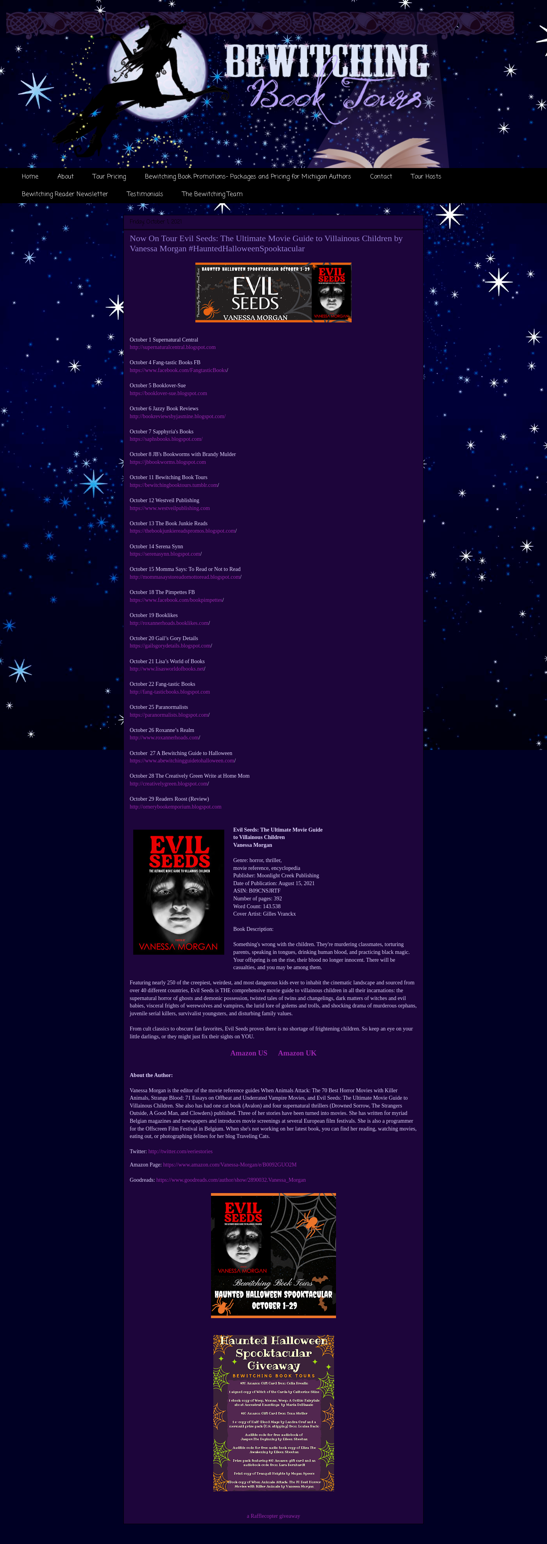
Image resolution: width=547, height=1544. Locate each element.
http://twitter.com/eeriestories (180, 1151)
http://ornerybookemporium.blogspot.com (176, 807)
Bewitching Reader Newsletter (65, 194)
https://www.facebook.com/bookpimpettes (176, 600)
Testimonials (145, 194)
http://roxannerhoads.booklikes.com (169, 623)
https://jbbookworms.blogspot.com (168, 462)
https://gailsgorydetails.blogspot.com (170, 646)
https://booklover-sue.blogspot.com (168, 393)
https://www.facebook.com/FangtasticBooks (178, 370)
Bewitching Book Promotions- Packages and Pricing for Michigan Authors (248, 177)
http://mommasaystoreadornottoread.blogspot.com (185, 577)
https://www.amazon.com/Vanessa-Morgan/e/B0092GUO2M (230, 1165)
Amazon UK (297, 1053)
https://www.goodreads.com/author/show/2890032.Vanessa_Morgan (231, 1180)
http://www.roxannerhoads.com (164, 738)
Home (30, 177)
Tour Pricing (109, 177)
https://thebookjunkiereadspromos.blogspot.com (182, 531)
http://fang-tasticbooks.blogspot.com (170, 692)
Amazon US (249, 1053)
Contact (381, 177)
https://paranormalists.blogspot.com (169, 715)
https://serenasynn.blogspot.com (165, 554)
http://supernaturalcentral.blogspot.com (173, 347)
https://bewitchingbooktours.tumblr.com (174, 485)
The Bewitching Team (212, 194)
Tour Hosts (426, 177)
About (65, 177)
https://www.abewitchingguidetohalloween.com (182, 761)
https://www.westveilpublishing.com (170, 508)
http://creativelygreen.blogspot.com (168, 784)
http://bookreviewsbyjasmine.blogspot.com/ (178, 416)
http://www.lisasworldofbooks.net (167, 669)
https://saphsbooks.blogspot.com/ (166, 439)
